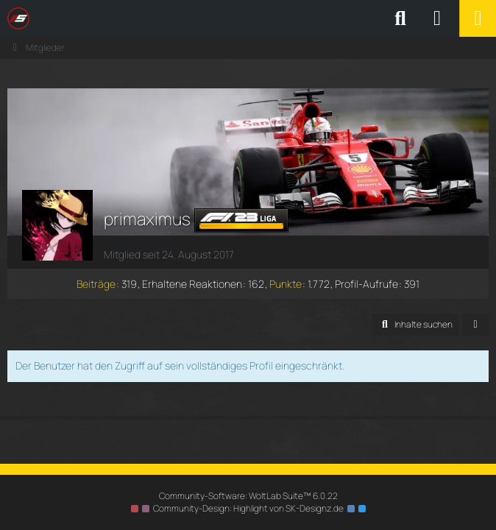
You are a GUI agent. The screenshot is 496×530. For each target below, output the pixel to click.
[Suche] (400, 18)
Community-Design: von (248, 508)
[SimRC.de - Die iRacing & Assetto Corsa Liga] (136, 18)
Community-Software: (248, 496)
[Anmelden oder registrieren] (437, 18)
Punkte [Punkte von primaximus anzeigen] (285, 284)
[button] (415, 325)
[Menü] (477, 18)
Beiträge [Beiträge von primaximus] (96, 284)
